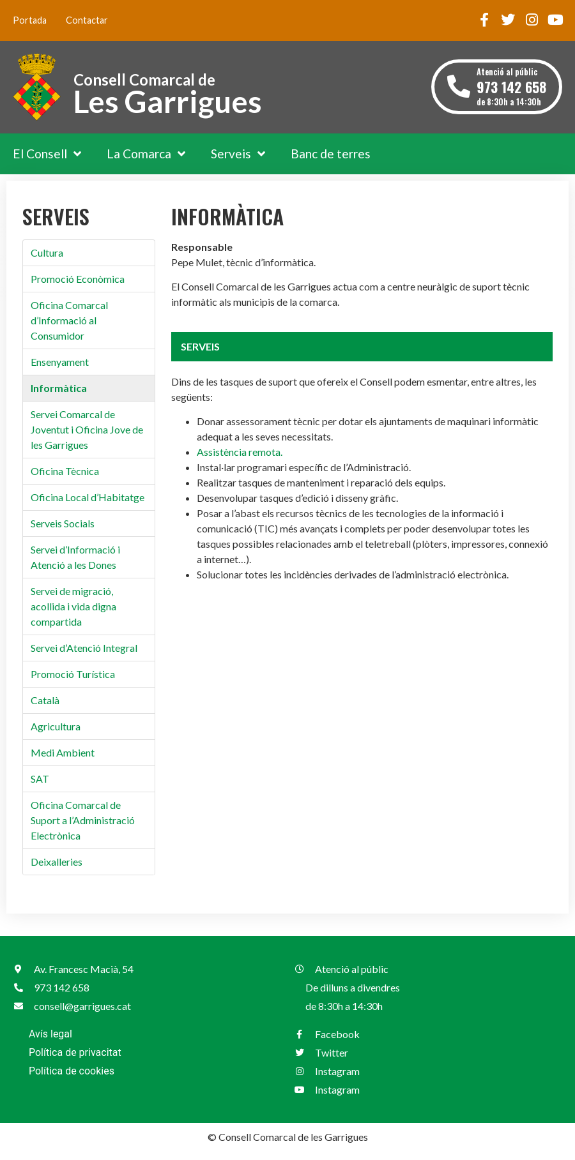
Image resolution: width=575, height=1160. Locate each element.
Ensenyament (60, 362)
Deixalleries (56, 861)
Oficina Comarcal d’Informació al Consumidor (69, 320)
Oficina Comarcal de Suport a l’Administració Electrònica (83, 820)
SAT (40, 778)
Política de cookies (71, 1071)
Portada (30, 20)
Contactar (87, 20)
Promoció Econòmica (78, 279)
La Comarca (146, 153)
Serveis (238, 153)
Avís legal (50, 1034)
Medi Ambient (63, 752)
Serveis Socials (63, 523)
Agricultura (55, 726)
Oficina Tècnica (65, 471)
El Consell (47, 153)
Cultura (47, 252)
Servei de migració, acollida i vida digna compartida (73, 606)
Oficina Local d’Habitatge (87, 497)
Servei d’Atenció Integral (84, 648)
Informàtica (59, 388)
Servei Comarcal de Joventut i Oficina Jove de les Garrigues (87, 429)
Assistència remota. (239, 452)
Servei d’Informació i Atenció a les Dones (75, 557)
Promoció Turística (73, 674)
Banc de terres (331, 153)
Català (45, 700)
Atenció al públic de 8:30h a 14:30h (511, 86)
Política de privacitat (75, 1052)
